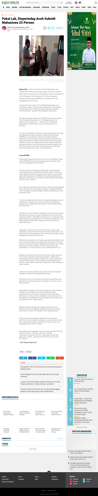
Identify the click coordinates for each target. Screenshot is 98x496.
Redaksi (43, 490)
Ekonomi (14, 7)
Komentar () (59, 28)
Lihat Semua (33, 449)
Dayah (83, 7)
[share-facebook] (44, 28)
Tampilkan (60, 438)
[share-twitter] (48, 28)
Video (89, 7)
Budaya (4, 477)
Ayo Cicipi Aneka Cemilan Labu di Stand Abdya (82, 390)
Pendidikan (45, 7)
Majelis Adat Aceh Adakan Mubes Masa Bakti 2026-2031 (81, 458)
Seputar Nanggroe (25, 7)
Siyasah (65, 7)
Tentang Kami (51, 490)
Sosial (53, 7)
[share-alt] (23, 358)
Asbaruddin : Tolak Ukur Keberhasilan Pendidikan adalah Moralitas (82, 401)
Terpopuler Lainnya (81, 427)
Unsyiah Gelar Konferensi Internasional (82, 380)
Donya (78, 7)
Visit (72, 7)
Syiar (59, 7)
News (8, 7)
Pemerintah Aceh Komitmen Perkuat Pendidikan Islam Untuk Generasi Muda (83, 410)
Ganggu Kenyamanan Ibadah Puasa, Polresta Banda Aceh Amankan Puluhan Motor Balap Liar (80, 466)
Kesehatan (36, 7)
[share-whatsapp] (52, 28)
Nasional (21, 479)
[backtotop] (49, 473)
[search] (44, 2)
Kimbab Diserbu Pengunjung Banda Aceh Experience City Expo (83, 420)
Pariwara (11, 15)
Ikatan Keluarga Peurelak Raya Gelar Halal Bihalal (80, 452)
